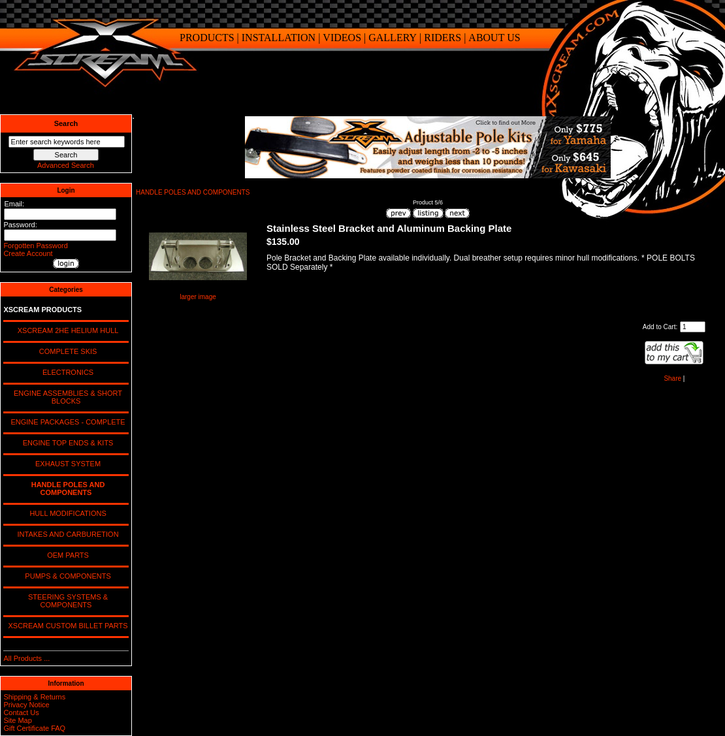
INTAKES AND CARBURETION (65, 534)
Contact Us (21, 712)
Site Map (17, 720)
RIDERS (442, 37)
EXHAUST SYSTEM (66, 464)
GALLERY (392, 37)
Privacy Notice (26, 705)
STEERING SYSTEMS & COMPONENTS (66, 601)
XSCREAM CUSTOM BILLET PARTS (65, 626)
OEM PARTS (66, 555)
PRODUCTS (207, 37)
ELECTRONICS (66, 372)
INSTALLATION (278, 37)
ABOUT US (494, 37)
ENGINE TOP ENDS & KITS (66, 443)
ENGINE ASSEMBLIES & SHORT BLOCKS (66, 397)
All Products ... (26, 658)
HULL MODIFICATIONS (65, 513)
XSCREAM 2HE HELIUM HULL (66, 330)
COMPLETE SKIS (66, 351)
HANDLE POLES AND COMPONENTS (193, 192)
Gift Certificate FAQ (34, 728)
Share (672, 378)
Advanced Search (65, 165)
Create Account (27, 253)
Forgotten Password (35, 245)
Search (66, 123)
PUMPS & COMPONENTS (66, 576)
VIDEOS (342, 37)
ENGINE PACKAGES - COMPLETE (66, 422)
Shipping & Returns (34, 697)
